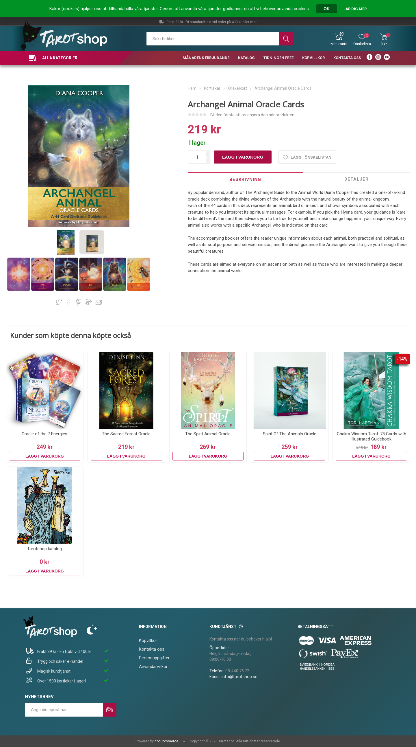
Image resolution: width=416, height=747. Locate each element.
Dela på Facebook (69, 302)
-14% (402, 359)
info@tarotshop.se (239, 676)
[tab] (245, 179)
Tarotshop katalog (44, 548)
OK (327, 8)
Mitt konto (339, 44)
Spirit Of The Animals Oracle (289, 433)
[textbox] (212, 38)
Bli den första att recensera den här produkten (252, 115)
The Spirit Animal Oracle (208, 433)
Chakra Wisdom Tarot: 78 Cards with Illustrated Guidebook (371, 436)
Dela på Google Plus (89, 302)
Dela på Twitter (58, 302)
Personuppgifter (154, 657)
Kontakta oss (151, 649)
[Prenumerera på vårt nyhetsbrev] (64, 710)
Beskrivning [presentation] (245, 179)
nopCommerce (166, 741)
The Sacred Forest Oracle (126, 433)
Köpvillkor (148, 640)
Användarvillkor (153, 666)
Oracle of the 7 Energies (44, 433)
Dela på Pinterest (79, 302)
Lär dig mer (355, 9)
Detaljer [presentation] (356, 179)
